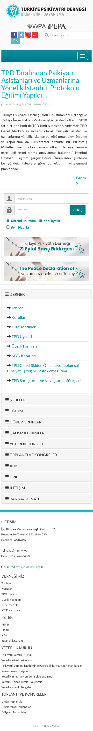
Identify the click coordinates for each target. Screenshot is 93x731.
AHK (11, 466)
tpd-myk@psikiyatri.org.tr (27, 566)
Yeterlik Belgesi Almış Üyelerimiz (21, 681)
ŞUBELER (15, 400)
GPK (11, 477)
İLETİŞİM (15, 488)
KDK (4, 635)
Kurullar (18, 317)
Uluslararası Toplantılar (16, 706)
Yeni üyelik (49, 221)
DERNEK (15, 294)
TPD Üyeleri (22, 336)
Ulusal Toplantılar (12, 701)
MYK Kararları (24, 356)
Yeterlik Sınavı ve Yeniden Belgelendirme (26, 676)
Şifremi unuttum (21, 221)
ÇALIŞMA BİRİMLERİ (25, 433)
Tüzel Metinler (24, 327)
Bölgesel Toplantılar (13, 712)
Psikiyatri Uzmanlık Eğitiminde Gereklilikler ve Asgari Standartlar (41, 665)
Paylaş (81, 178)
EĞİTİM (14, 411)
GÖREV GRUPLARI (24, 422)
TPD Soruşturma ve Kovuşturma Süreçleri (46, 380)
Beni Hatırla (20, 227)
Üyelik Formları (24, 346)
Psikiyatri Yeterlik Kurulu (17, 654)
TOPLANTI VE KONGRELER (31, 455)
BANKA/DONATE (22, 499)
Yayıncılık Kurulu (12, 640)
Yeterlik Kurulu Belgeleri (16, 687)
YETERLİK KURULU (24, 444)
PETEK (5, 624)
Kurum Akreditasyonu (15, 671)
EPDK (5, 630)
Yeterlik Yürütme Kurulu (16, 660)
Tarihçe (17, 308)
